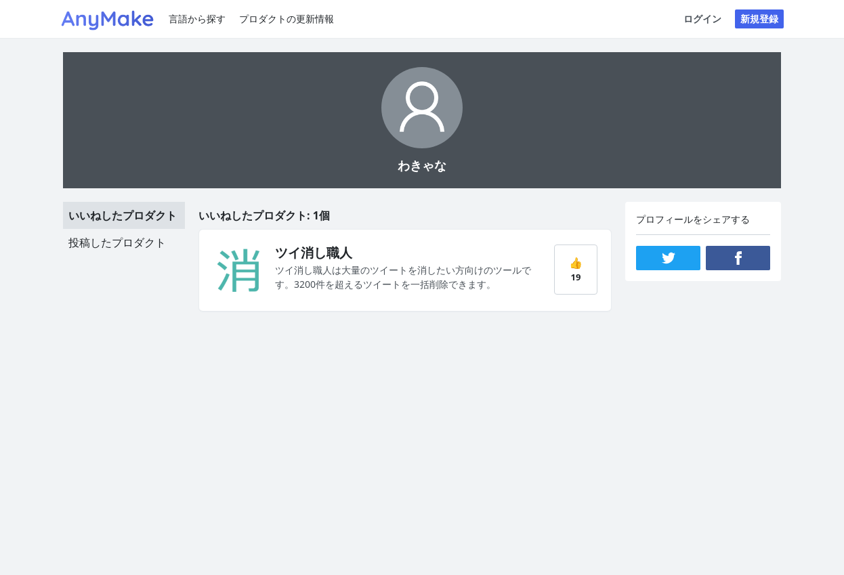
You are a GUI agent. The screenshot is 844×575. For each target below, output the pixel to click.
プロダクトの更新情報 (286, 18)
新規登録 (759, 18)
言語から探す (197, 18)
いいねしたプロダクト (122, 215)
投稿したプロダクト (117, 242)
